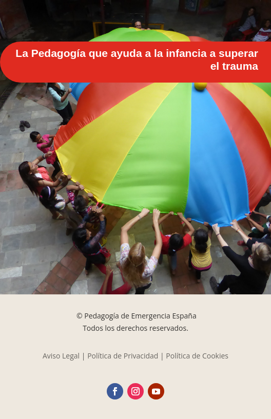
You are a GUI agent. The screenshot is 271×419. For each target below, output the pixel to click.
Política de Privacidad (122, 356)
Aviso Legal (61, 356)
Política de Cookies (197, 356)
